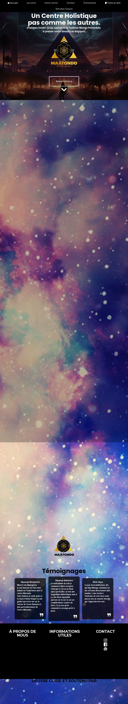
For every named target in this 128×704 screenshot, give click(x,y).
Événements (90, 3)
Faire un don (112, 3)
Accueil (13, 3)
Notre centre (51, 3)
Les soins (31, 3)
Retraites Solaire (64, 9)
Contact (71, 3)
